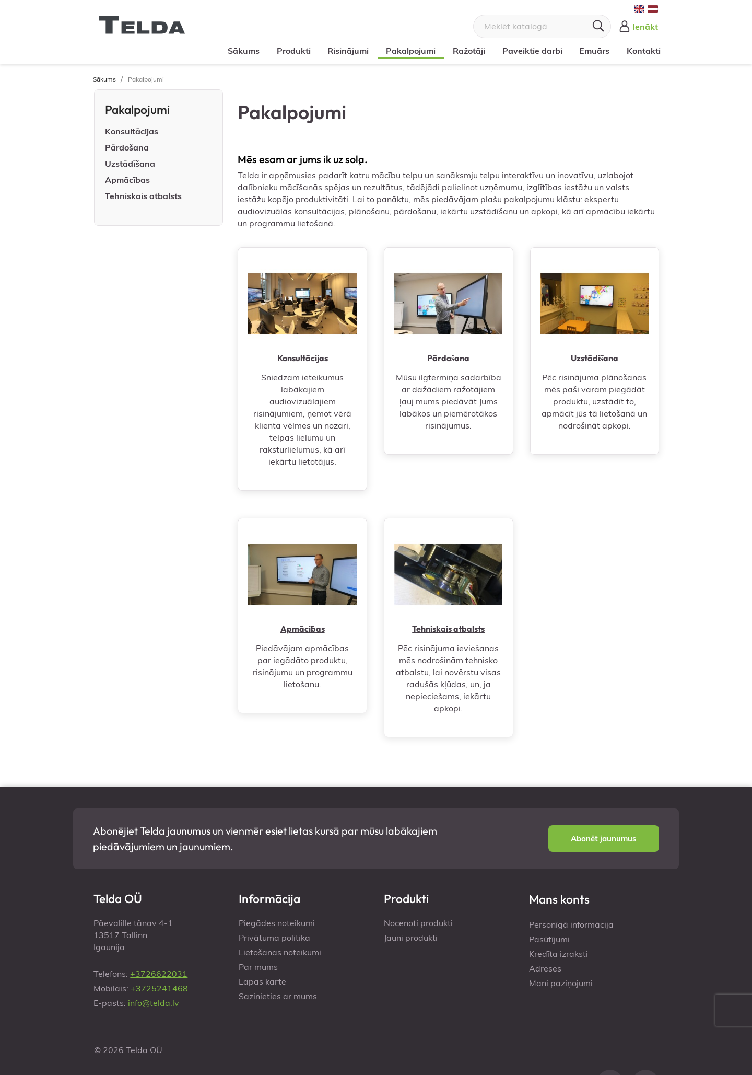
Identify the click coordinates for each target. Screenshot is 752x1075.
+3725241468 (159, 988)
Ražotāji (466, 50)
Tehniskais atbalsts (143, 196)
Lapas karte (262, 981)
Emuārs (591, 50)
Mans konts (559, 899)
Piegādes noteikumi (277, 923)
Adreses (545, 968)
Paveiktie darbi (529, 50)
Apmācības (127, 180)
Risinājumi (345, 50)
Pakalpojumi (407, 50)
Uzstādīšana (130, 163)
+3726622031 (158, 973)
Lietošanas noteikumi (280, 952)
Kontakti (640, 50)
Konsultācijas (131, 131)
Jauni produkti (411, 937)
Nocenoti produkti (418, 923)
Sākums (240, 50)
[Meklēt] (542, 26)
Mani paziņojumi (561, 983)
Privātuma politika (274, 937)
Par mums (258, 967)
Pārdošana (127, 147)
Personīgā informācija (571, 924)
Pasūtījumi (549, 939)
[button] (603, 838)
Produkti (290, 50)
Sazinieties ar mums (278, 996)
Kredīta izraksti (558, 954)
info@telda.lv (153, 1003)
